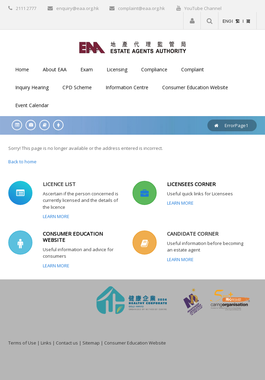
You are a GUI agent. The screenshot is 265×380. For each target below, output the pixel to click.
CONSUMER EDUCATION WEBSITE (73, 236)
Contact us (67, 343)
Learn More (56, 216)
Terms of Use (22, 343)
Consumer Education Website (135, 343)
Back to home (22, 161)
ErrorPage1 (236, 125)
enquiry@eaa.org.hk (77, 8)
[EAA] (132, 47)
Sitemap (91, 343)
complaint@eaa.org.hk (141, 8)
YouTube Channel (203, 8)
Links (46, 343)
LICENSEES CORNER (191, 184)
